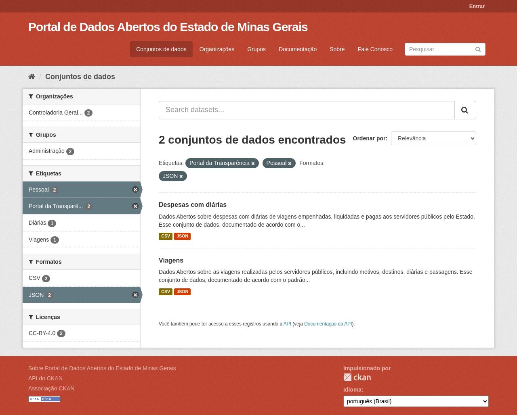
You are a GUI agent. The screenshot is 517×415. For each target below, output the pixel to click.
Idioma (352, 389)
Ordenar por (369, 138)
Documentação (298, 49)
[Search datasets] (445, 49)
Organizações (217, 49)
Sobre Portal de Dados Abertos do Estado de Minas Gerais (102, 368)
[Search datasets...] (307, 110)
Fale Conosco (375, 49)
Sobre (337, 49)
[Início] (31, 77)
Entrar (477, 6)
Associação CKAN (51, 388)
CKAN (357, 377)
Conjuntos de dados (161, 49)
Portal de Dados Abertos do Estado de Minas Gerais (168, 26)
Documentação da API (328, 324)
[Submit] (478, 48)
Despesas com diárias (193, 204)
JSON (182, 236)
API (287, 324)
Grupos (256, 49)
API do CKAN (45, 378)
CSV (165, 236)
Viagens (171, 260)
